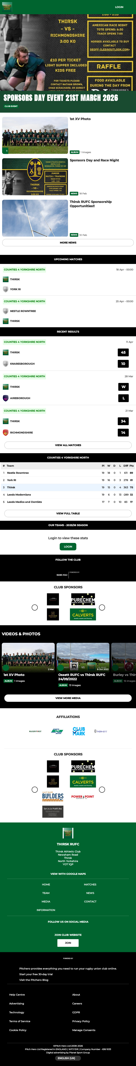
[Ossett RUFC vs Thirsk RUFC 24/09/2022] (82, 658)
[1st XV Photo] (35, 135)
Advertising (16, 1003)
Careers (77, 1003)
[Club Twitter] (72, 567)
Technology (16, 1012)
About (76, 994)
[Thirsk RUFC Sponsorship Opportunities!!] (35, 218)
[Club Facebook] (64, 567)
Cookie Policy (17, 1030)
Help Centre (17, 994)
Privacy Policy (81, 1021)
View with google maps (68, 874)
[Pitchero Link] (77, 576)
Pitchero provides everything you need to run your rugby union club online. (68, 968)
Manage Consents (83, 1030)
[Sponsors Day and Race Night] (35, 176)
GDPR (76, 1012)
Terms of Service (19, 1021)
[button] (130, 106)
